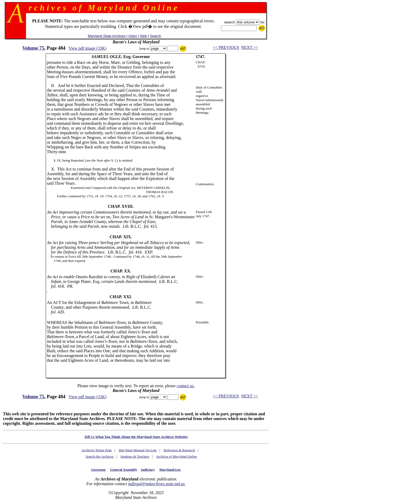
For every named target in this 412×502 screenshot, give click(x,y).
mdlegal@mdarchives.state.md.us (156, 484)
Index (132, 36)
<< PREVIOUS (226, 47)
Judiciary (148, 470)
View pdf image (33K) (87, 48)
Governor (98, 470)
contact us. (185, 386)
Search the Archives (100, 456)
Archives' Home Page (96, 450)
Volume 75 (33, 48)
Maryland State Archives (107, 36)
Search (155, 36)
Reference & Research (179, 450)
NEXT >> (249, 47)
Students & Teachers (134, 456)
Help (143, 36)
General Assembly (123, 470)
